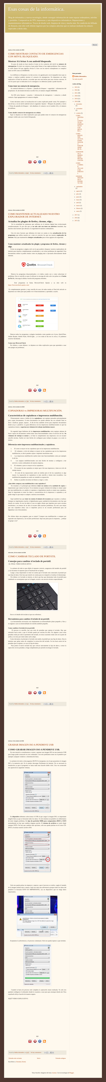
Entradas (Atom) (21, 1062)
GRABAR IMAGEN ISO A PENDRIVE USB (31, 744)
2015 (76, 220)
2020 (76, 96)
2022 (76, 90)
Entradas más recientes (15, 1058)
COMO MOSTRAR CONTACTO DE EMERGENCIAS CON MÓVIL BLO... (79, 123)
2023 (76, 87)
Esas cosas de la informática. (36, 9)
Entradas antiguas (61, 1058)
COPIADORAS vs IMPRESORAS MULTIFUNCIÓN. (35, 410)
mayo (78, 200)
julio (77, 194)
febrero (78, 208)
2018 (76, 101)
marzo (78, 205)
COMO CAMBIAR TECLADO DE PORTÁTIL (32, 556)
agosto (78, 191)
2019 (76, 98)
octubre (78, 113)
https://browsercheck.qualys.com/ (19, 285)
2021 (76, 93)
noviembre (79, 108)
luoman (54, 1073)
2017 (76, 215)
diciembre (79, 104)
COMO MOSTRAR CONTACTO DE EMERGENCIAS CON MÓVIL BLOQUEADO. (35, 55)
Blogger (71, 1073)
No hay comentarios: (35, 173)
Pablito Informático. (80, 76)
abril (77, 202)
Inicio (38, 1058)
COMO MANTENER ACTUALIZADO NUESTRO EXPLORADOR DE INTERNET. (34, 215)
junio (78, 197)
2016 (76, 218)
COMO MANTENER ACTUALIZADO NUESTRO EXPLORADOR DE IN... (79, 141)
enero (78, 211)
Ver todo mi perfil (77, 79)
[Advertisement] (53, 38)
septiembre (79, 186)
